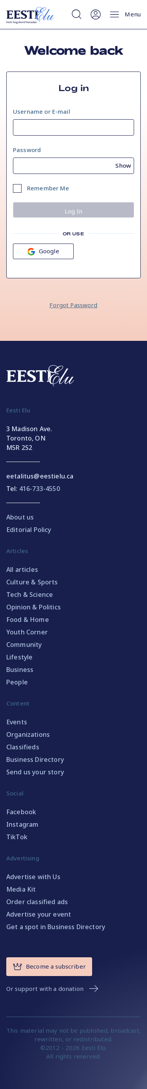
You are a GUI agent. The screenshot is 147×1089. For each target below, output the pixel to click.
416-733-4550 (39, 488)
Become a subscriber (49, 966)
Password (27, 150)
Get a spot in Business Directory (55, 926)
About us (20, 517)
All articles (22, 569)
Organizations (28, 734)
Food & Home (27, 619)
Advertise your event (38, 914)
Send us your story (35, 772)
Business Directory (35, 759)
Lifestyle (19, 657)
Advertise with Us (33, 876)
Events (16, 722)
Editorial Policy (28, 529)
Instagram (22, 824)
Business (19, 669)
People (17, 682)
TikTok (16, 837)
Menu (124, 14)
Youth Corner (27, 632)
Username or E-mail (41, 111)
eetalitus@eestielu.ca (39, 476)
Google (43, 251)
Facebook (21, 812)
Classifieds (22, 747)
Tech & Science (29, 594)
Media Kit (21, 889)
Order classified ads (37, 901)
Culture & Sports (32, 582)
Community (24, 644)
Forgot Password (73, 305)
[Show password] (124, 164)
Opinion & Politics (33, 607)
